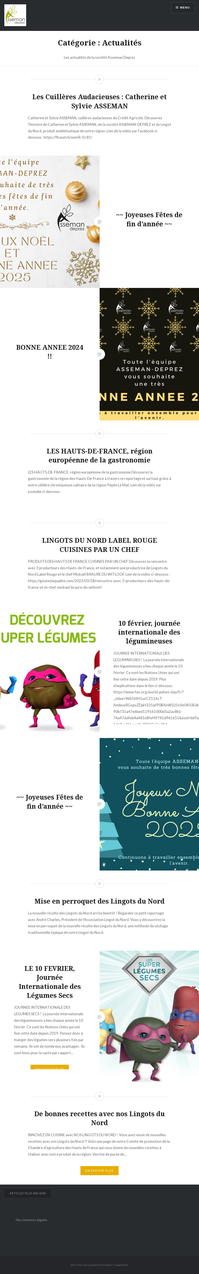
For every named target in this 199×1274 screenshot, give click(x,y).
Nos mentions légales (31, 1220)
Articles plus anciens (27, 1193)
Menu (185, 7)
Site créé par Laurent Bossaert (91, 1265)
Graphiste (121, 1265)
